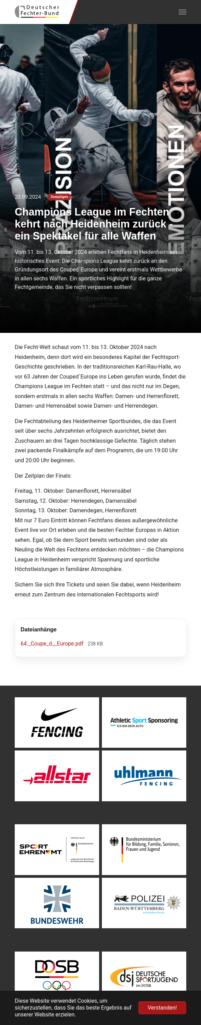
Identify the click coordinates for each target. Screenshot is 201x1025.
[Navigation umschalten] (182, 12)
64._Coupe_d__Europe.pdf (53, 643)
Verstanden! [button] (162, 1007)
